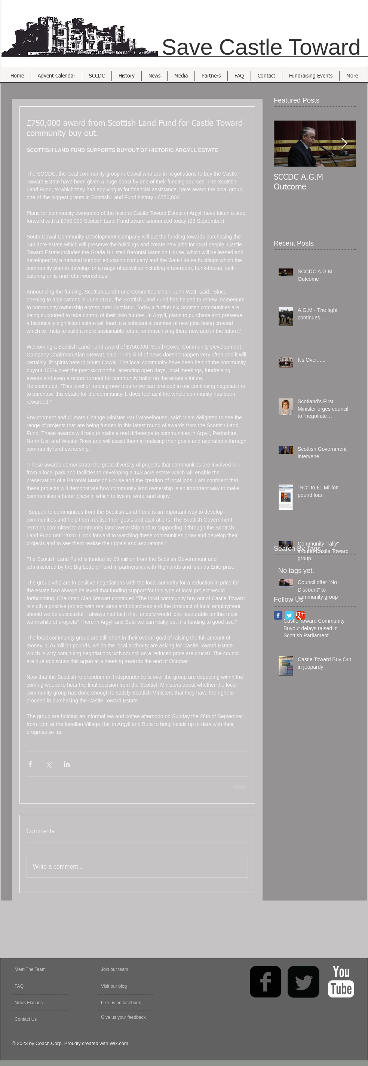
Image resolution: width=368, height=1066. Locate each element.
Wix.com (119, 1043)
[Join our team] (121, 969)
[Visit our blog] (119, 986)
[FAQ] (36, 986)
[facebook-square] (265, 982)
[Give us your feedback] (127, 1017)
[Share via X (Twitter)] (48, 764)
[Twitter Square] (303, 982)
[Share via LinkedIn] (66, 764)
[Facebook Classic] (278, 615)
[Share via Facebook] (30, 764)
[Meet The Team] (43, 969)
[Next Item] (344, 143)
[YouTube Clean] (341, 982)
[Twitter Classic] (289, 615)
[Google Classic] (300, 615)
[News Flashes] (36, 1002)
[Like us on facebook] (124, 1002)
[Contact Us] (32, 1019)
